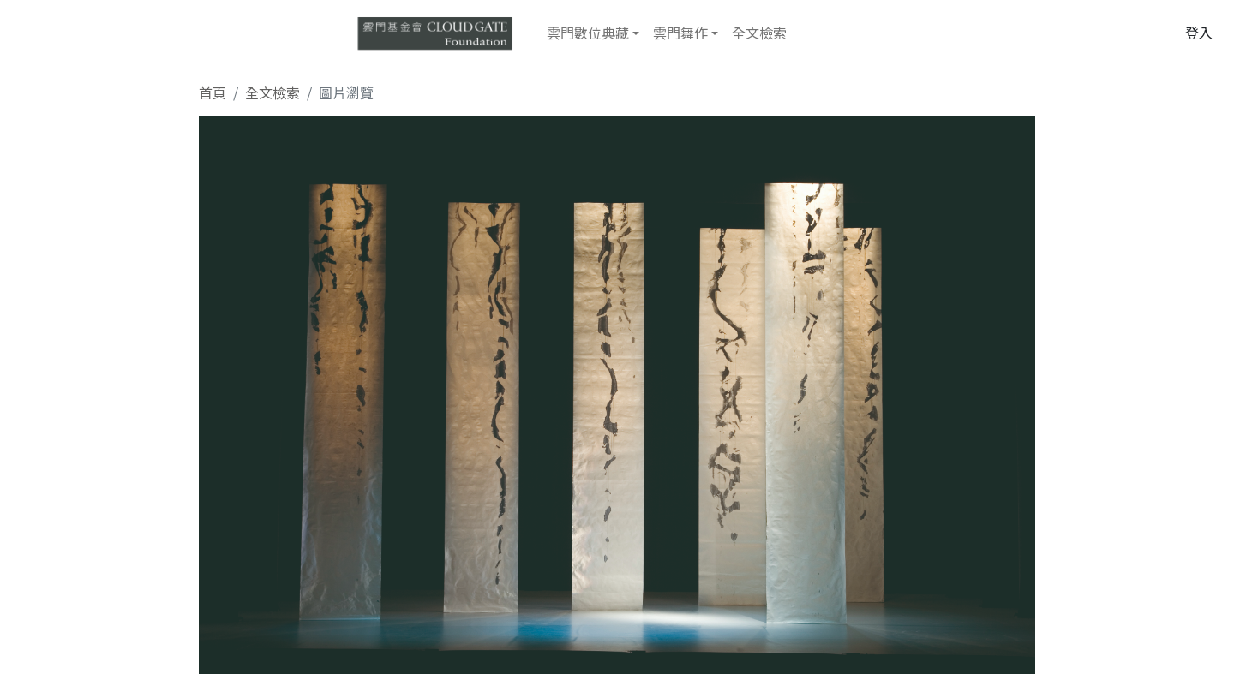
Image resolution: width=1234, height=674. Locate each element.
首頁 (212, 92)
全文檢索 (759, 32)
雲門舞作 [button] (680, 32)
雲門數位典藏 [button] (588, 32)
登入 (1199, 32)
